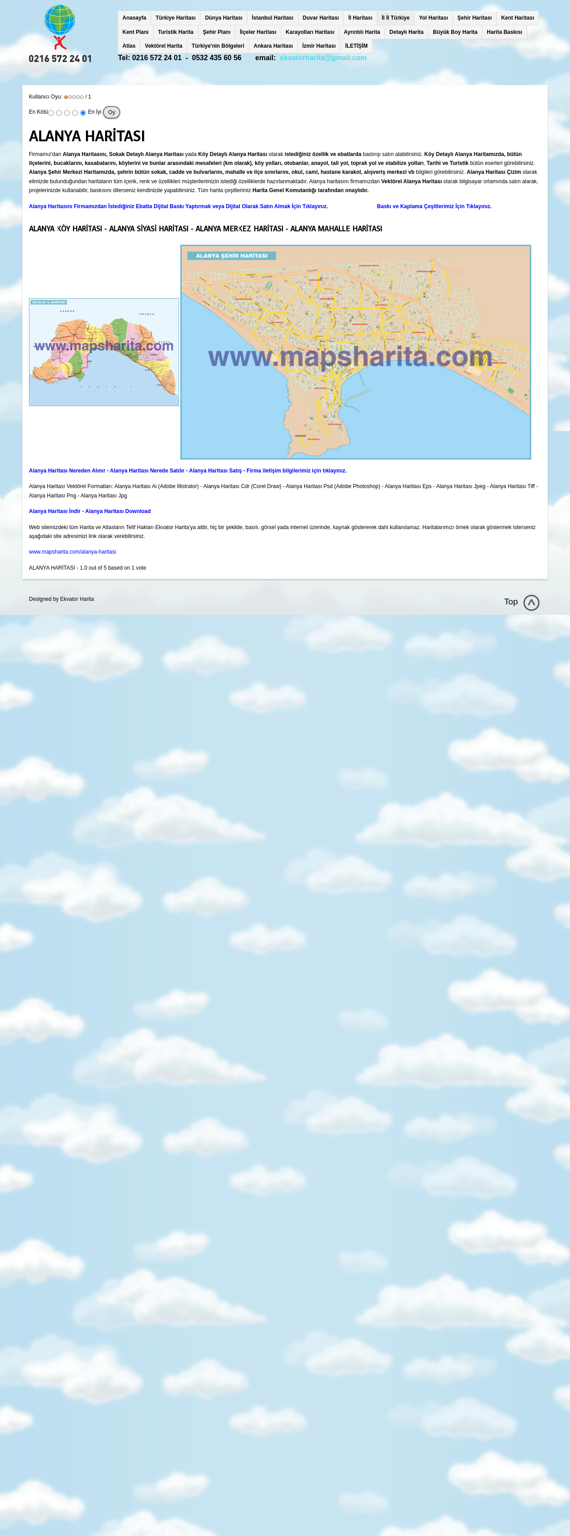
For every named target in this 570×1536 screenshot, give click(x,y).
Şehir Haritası (474, 18)
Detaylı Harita (407, 32)
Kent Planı (135, 32)
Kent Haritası (517, 18)
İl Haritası (360, 18)
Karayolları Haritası (310, 32)
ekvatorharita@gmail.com (323, 58)
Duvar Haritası (321, 18)
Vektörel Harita (163, 46)
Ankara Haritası (273, 46)
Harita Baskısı (504, 32)
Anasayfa (134, 18)
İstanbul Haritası (272, 18)
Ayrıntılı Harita (362, 32)
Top (511, 601)
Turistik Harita (176, 32)
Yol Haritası (433, 18)
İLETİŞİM (356, 46)
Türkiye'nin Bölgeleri (217, 46)
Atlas (128, 46)
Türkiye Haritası (175, 18)
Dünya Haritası (223, 18)
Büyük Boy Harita (455, 32)
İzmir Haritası (319, 46)
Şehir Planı (217, 32)
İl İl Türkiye (396, 18)
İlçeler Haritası (258, 32)
